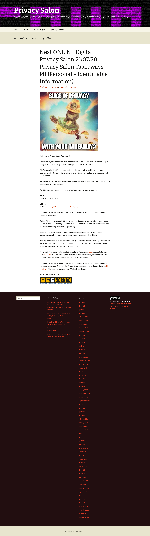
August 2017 (83, 459)
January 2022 (83, 320)
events (55, 87)
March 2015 (82, 503)
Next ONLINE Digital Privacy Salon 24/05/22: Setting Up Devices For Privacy (58, 315)
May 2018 (82, 437)
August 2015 (83, 492)
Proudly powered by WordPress (75, 531)
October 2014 (83, 514)
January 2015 (83, 506)
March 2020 (82, 386)
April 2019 (82, 412)
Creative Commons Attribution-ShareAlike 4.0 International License (120, 306)
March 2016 (82, 474)
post (91, 252)
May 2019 (82, 408)
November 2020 (84, 361)
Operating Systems (57, 30)
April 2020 (82, 382)
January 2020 (83, 390)
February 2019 (83, 419)
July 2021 (82, 335)
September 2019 (84, 401)
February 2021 (83, 353)
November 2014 (84, 510)
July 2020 (82, 371)
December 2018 (84, 426)
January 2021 (83, 357)
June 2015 (82, 495)
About (25, 30)
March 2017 (82, 463)
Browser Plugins (39, 30)
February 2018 (83, 444)
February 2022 (83, 317)
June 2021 (82, 339)
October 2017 (83, 455)
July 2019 (82, 404)
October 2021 (83, 328)
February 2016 (83, 477)
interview (47, 255)
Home (16, 30)
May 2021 (82, 342)
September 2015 (84, 488)
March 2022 (82, 313)
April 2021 (82, 346)
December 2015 (84, 481)
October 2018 (83, 430)
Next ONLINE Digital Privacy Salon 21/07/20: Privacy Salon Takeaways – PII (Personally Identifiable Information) (74, 67)
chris (74, 87)
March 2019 (82, 415)
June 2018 (82, 433)
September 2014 (84, 517)
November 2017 (84, 452)
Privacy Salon (64, 87)
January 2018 (83, 448)
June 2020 (82, 375)
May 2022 (82, 306)
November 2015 (84, 484)
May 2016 (82, 470)
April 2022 (82, 310)
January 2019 (83, 423)
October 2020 (83, 364)
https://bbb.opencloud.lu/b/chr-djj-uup (62, 207)
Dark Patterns (52, 330)
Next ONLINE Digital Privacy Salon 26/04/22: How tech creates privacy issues (58, 324)
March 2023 (82, 302)
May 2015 (82, 499)
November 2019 (84, 393)
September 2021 (84, 331)
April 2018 (82, 441)
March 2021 (82, 350)
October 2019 (83, 397)
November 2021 (84, 324)
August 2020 (83, 368)
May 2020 (82, 379)
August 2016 (83, 466)
